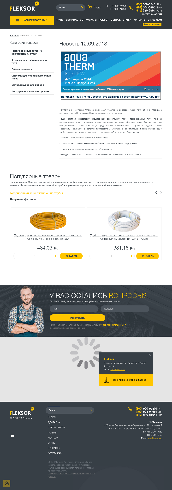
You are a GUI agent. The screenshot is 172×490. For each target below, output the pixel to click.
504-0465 (145, 7)
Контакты (140, 20)
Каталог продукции (35, 20)
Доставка (72, 20)
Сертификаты (88, 20)
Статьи (127, 20)
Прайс (60, 20)
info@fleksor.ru (152, 14)
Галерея (103, 20)
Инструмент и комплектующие (30, 91)
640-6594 (145, 10)
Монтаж (116, 20)
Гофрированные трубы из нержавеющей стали (27, 52)
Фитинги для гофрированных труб (29, 61)
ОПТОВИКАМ (155, 20)
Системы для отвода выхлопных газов (31, 77)
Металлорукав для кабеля (28, 85)
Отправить (73, 317)
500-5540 (145, 4)
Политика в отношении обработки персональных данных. (71, 475)
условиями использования (113, 325)
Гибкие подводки (22, 69)
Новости (14, 35)
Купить (71, 256)
